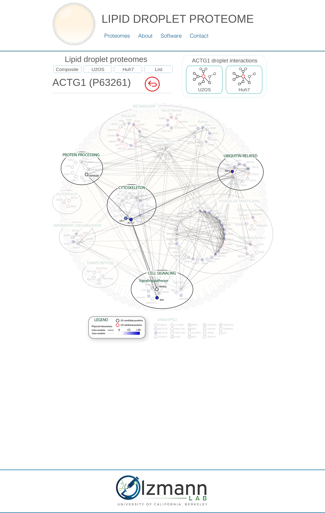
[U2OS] (98, 69)
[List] (159, 69)
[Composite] (67, 69)
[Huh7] (128, 69)
